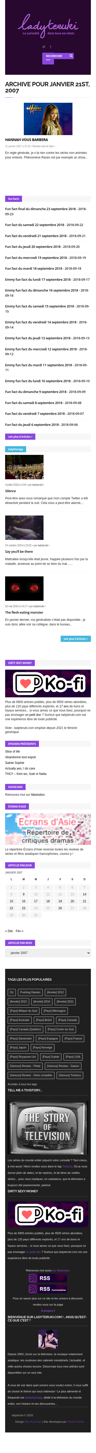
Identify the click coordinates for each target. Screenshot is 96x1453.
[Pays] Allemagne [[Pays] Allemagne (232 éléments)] (55, 1010)
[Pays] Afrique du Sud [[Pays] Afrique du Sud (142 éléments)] (23, 1010)
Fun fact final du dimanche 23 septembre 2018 (41, 209)
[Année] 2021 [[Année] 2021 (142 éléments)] (65, 1001)
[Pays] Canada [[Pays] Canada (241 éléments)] (67, 1019)
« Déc (9, 931)
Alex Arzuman (32, 1421)
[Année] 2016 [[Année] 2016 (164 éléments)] (42, 1001)
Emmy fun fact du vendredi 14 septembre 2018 (41, 322)
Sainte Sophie (14, 763)
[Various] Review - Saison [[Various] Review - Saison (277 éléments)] (63, 1065)
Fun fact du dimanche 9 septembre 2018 (36, 391)
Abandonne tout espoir (20, 757)
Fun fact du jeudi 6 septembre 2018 (32, 424)
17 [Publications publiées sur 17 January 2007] (35, 901)
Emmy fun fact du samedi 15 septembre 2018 (40, 306)
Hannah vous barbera (26, 139)
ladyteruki (37, 484)
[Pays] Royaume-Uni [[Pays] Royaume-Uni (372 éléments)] (23, 1056)
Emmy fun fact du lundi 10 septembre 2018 (38, 381)
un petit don (33, 715)
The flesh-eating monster (24, 612)
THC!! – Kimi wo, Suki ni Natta (25, 774)
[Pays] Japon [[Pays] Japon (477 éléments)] (18, 1047)
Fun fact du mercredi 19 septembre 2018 (36, 257)
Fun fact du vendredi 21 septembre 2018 (36, 235)
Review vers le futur (43, 146)
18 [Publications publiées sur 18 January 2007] (48, 901)
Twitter (43, 46)
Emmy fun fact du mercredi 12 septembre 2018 (41, 349)
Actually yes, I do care (20, 768)
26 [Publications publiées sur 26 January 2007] (60, 908)
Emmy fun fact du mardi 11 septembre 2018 (39, 365)
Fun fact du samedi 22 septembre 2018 (35, 224)
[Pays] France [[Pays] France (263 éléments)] (73, 1038)
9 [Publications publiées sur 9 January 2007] (24, 894)
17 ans (64, 706)
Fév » (19, 931)
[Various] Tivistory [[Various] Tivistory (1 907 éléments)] (70, 1075)
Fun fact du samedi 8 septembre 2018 (34, 402)
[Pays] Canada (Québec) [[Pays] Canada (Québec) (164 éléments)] (25, 1029)
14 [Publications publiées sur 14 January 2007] (84, 894)
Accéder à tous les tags (22, 1084)
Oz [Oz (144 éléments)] (12, 992)
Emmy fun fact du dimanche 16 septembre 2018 (42, 290)
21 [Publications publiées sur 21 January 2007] (84, 901)
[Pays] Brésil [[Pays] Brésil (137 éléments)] (44, 1019)
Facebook (50, 46)
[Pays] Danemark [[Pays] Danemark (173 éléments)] (20, 1038)
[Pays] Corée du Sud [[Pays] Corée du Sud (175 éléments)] (61, 1029)
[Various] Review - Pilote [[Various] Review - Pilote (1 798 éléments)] (25, 1065)
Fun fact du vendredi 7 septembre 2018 (35, 413)
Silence (10, 491)
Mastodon (38, 794)
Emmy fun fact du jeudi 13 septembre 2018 (38, 338)
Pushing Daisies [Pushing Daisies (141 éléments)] (30, 992)
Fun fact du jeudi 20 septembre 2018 (33, 246)
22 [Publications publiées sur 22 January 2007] (11, 908)
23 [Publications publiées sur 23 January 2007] (23, 908)
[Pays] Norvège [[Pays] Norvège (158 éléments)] (42, 1047)
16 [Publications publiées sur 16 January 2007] (23, 901)
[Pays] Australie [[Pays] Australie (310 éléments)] (19, 1019)
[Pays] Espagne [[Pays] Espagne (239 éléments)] (48, 1038)
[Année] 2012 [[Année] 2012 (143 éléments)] (55, 992)
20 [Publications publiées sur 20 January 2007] (72, 901)
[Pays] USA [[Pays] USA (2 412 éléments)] (73, 1056)
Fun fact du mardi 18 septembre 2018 (34, 268)
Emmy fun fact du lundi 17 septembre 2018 (38, 279)
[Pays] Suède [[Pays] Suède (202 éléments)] (50, 1056)
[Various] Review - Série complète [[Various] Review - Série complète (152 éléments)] (31, 1075)
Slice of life (12, 751)
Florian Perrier (75, 1421)
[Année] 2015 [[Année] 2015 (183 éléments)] (18, 1001)
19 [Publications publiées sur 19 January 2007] (60, 901)
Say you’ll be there (19, 551)
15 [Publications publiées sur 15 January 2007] (11, 901)
